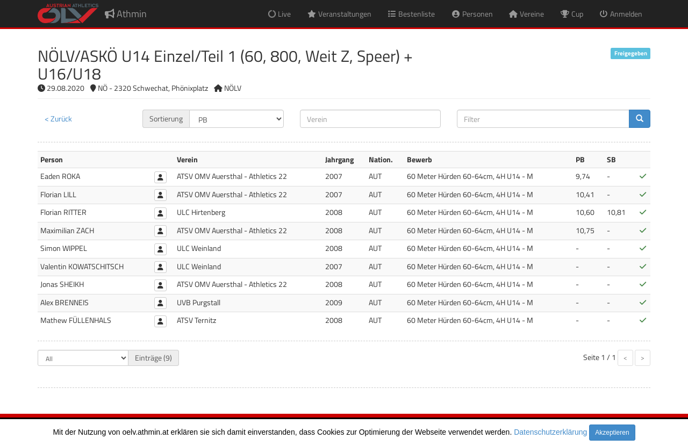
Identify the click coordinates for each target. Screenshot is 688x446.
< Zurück (58, 118)
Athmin (126, 13)
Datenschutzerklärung (550, 432)
